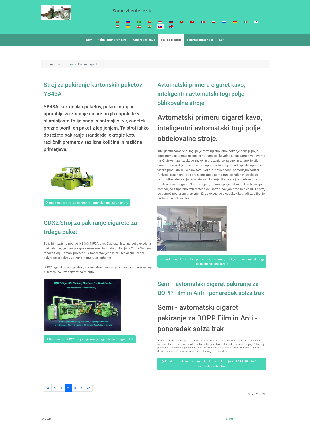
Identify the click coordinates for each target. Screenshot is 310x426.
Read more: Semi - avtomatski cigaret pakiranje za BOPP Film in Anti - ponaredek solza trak (212, 364)
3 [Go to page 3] (75, 388)
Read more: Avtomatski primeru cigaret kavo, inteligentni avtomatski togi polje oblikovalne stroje (212, 261)
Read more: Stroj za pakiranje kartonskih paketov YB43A (87, 203)
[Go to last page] (89, 388)
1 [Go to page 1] (61, 388)
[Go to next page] (81, 388)
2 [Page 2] (68, 388)
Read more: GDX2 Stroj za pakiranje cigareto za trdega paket (89, 339)
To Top (229, 418)
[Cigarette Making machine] (56, 12)
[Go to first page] (48, 388)
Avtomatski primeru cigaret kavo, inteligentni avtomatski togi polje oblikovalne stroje (201, 93)
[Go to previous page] (54, 388)
